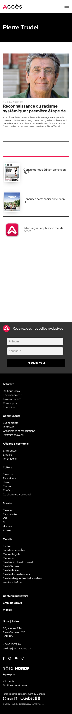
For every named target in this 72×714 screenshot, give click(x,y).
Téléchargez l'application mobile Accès (43, 229)
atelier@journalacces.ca (17, 648)
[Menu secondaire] (67, 6)
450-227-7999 (12, 644)
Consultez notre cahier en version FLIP (44, 200)
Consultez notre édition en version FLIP (44, 171)
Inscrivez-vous (36, 362)
